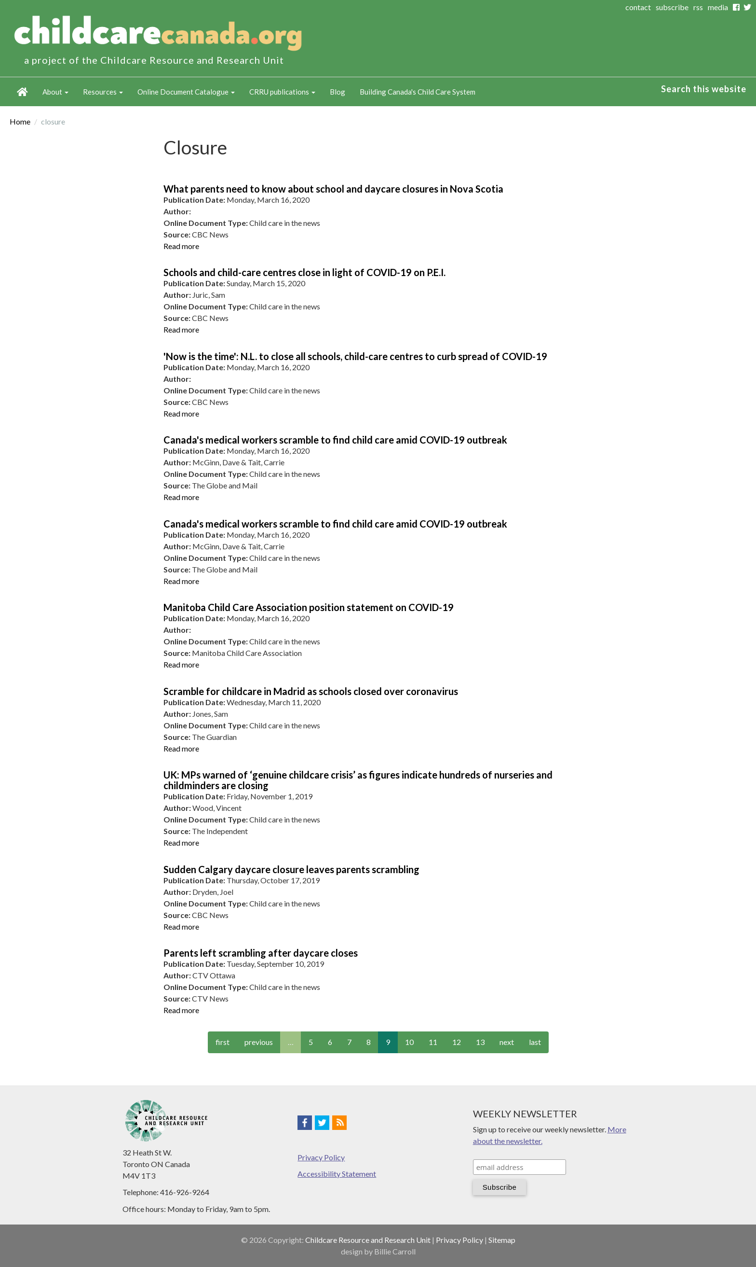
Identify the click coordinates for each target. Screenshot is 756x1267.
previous (258, 1041)
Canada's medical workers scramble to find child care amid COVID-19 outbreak (335, 440)
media (718, 7)
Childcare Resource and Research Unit (368, 1239)
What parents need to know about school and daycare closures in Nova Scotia (333, 189)
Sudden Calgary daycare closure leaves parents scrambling (291, 869)
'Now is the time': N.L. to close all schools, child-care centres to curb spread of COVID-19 (355, 356)
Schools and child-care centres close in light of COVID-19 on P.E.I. (304, 272)
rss (698, 7)
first (223, 1041)
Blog (337, 91)
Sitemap (501, 1239)
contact (638, 7)
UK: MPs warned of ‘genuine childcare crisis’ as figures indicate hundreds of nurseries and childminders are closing (358, 780)
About (55, 91)
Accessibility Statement (336, 1173)
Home (22, 91)
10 (409, 1041)
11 (433, 1041)
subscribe (672, 7)
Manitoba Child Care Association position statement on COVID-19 (308, 607)
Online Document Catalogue (186, 91)
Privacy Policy (321, 1157)
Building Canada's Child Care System (417, 91)
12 (456, 1041)
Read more (181, 246)
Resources (103, 91)
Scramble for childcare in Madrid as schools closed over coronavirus (310, 691)
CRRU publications (282, 91)
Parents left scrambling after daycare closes (260, 953)
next (507, 1041)
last (535, 1041)
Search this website (703, 89)
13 (480, 1041)
